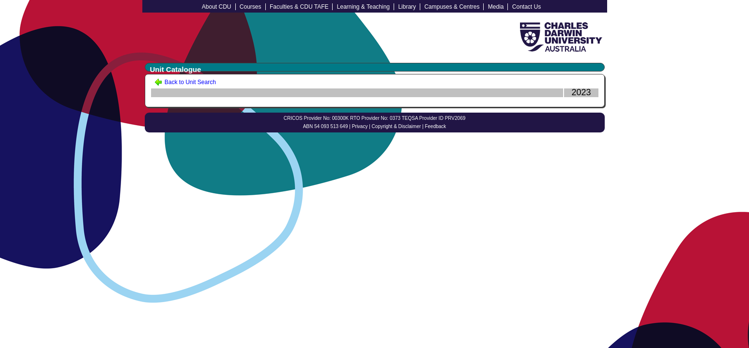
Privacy (360, 126)
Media (496, 6)
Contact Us (526, 6)
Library (407, 6)
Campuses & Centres (451, 6)
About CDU (216, 6)
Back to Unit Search (185, 82)
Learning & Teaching (363, 6)
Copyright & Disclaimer (396, 126)
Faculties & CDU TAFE (299, 6)
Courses (250, 6)
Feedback (435, 126)
